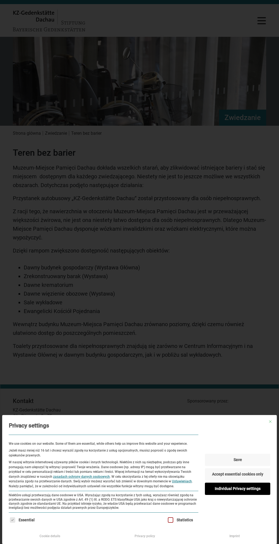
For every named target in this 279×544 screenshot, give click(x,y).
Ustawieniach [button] (182, 481)
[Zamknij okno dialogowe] (270, 421)
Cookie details (50, 536)
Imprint (234, 536)
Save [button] (237, 460)
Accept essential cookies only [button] (237, 474)
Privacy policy (145, 536)
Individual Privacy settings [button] (237, 488)
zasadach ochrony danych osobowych (81, 477)
